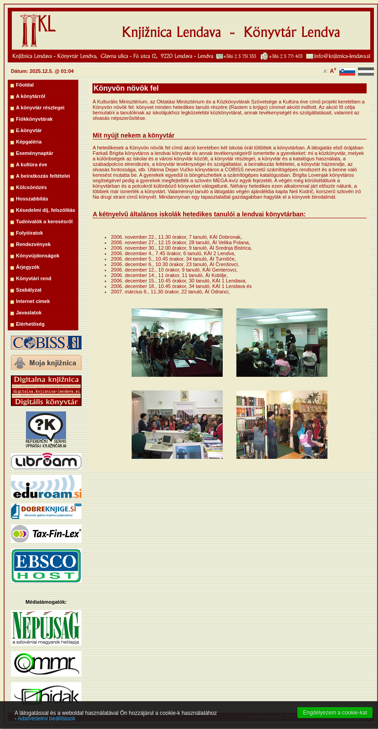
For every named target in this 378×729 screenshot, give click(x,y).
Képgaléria (28, 141)
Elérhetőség (30, 324)
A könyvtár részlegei (40, 107)
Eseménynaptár (34, 153)
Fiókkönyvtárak (34, 119)
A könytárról (30, 96)
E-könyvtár (29, 130)
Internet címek (33, 301)
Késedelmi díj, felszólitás (45, 210)
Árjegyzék (28, 267)
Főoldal (25, 84)
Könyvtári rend (33, 278)
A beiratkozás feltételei (43, 176)
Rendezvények (33, 244)
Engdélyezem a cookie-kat (335, 721)
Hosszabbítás (32, 198)
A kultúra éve (31, 164)
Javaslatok (28, 312)
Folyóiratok (29, 233)
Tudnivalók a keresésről (44, 221)
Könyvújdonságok (37, 255)
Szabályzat (28, 290)
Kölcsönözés (31, 187)
